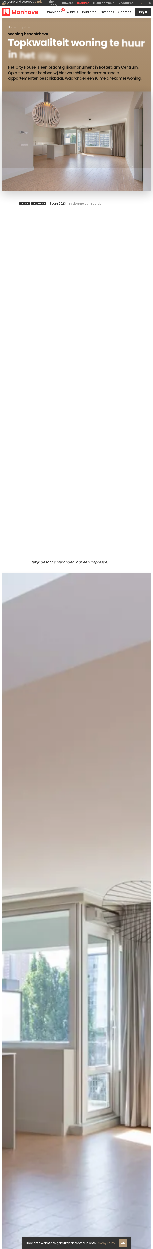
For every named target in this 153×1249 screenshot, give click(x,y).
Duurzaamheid (103, 3)
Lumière (67, 3)
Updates (83, 3)
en (149, 3)
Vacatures (125, 3)
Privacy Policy (106, 1245)
